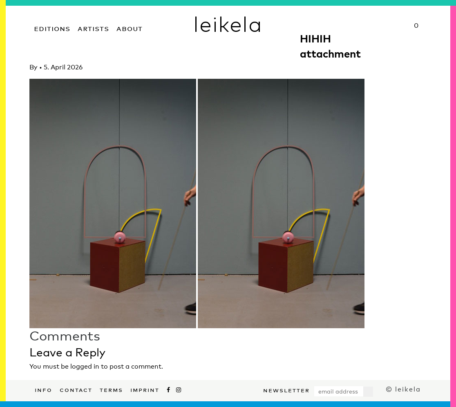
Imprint (144, 389)
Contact (76, 389)
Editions (52, 27)
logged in (84, 366)
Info (43, 389)
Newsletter (286, 389)
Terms (111, 389)
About (129, 27)
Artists (93, 27)
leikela (227, 23)
